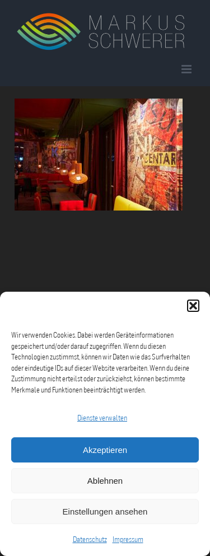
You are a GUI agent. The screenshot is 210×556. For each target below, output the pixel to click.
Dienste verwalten (102, 417)
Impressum (128, 539)
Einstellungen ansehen (105, 511)
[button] (193, 305)
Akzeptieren (105, 450)
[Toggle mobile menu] (187, 69)
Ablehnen (105, 480)
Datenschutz (90, 539)
